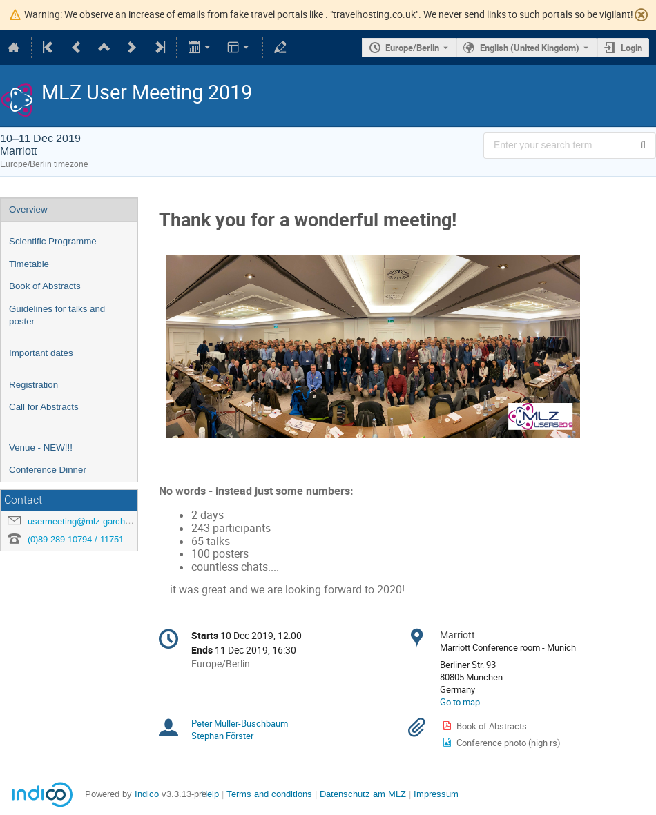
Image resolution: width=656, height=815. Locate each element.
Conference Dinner (47, 469)
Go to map (460, 702)
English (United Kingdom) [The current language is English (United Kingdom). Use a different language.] (529, 47)
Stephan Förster (222, 735)
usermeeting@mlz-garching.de (88, 521)
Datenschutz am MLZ (363, 794)
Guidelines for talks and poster (57, 315)
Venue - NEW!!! (41, 447)
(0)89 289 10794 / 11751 (76, 539)
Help (210, 794)
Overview (28, 209)
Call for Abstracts (44, 407)
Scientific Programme (53, 241)
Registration (33, 385)
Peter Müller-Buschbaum (239, 723)
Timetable (29, 264)
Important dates (41, 353)
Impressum (436, 794)
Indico (147, 794)
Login (631, 47)
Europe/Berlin (412, 47)
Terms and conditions (269, 794)
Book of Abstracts (45, 286)
